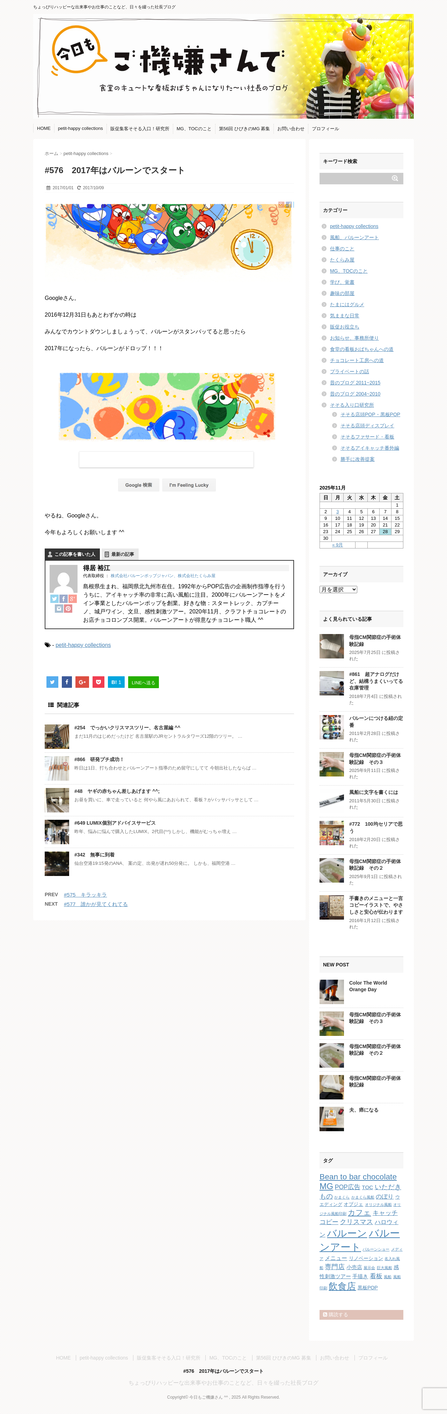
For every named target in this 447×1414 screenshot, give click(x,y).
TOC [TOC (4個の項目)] (367, 1187)
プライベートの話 (349, 371)
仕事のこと (342, 248)
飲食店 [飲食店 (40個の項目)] (342, 1286)
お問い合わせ (291, 128)
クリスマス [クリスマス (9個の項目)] (356, 1221)
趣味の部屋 (342, 293)
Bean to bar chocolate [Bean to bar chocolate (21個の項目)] (358, 1176)
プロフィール (325, 128)
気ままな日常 (344, 315)
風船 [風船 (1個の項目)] (387, 1277)
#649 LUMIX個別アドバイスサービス (115, 823)
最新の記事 (122, 554)
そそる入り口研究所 (352, 405)
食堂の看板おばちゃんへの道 (362, 349)
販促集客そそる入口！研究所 (139, 128)
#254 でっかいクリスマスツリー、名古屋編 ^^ (127, 727)
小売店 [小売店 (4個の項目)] (354, 1267)
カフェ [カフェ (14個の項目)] (359, 1212)
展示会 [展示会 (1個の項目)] (369, 1268)
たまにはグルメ (347, 304)
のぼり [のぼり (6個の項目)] (385, 1196)
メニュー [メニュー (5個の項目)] (336, 1258)
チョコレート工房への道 (357, 360)
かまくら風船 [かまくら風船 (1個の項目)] (362, 1197)
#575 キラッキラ (85, 895)
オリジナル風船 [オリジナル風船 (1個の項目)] (378, 1204)
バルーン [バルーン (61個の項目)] (347, 1233)
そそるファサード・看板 (367, 437)
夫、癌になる (364, 1110)
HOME (44, 128)
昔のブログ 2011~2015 (355, 382)
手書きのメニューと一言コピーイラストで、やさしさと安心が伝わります (376, 905)
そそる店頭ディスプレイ (367, 425)
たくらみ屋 (342, 260)
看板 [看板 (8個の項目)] (376, 1276)
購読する (335, 1314)
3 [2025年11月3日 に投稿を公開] (337, 511)
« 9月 (337, 544)
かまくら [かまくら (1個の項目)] (342, 1197)
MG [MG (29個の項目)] (326, 1186)
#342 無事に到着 (94, 854)
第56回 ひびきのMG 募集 (244, 128)
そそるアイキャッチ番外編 (369, 448)
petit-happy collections (80, 128)
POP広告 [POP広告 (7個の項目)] (347, 1187)
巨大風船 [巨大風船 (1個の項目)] (384, 1268)
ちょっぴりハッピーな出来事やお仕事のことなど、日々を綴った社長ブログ (223, 1383)
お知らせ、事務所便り (354, 338)
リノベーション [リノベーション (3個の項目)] (366, 1258)
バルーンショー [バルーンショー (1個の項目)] (375, 1249)
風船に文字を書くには (373, 792)
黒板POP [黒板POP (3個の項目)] (368, 1287)
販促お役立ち (344, 327)
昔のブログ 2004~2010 (355, 394)
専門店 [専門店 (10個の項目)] (335, 1267)
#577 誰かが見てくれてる (96, 904)
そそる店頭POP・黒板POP (370, 414)
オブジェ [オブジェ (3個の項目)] (353, 1204)
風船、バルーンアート (354, 237)
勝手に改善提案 (357, 459)
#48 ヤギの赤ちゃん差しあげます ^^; (117, 791)
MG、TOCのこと (194, 128)
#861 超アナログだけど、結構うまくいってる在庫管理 (376, 681)
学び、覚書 (342, 282)
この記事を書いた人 (74, 554)
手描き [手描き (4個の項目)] (360, 1276)
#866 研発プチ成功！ (99, 759)
